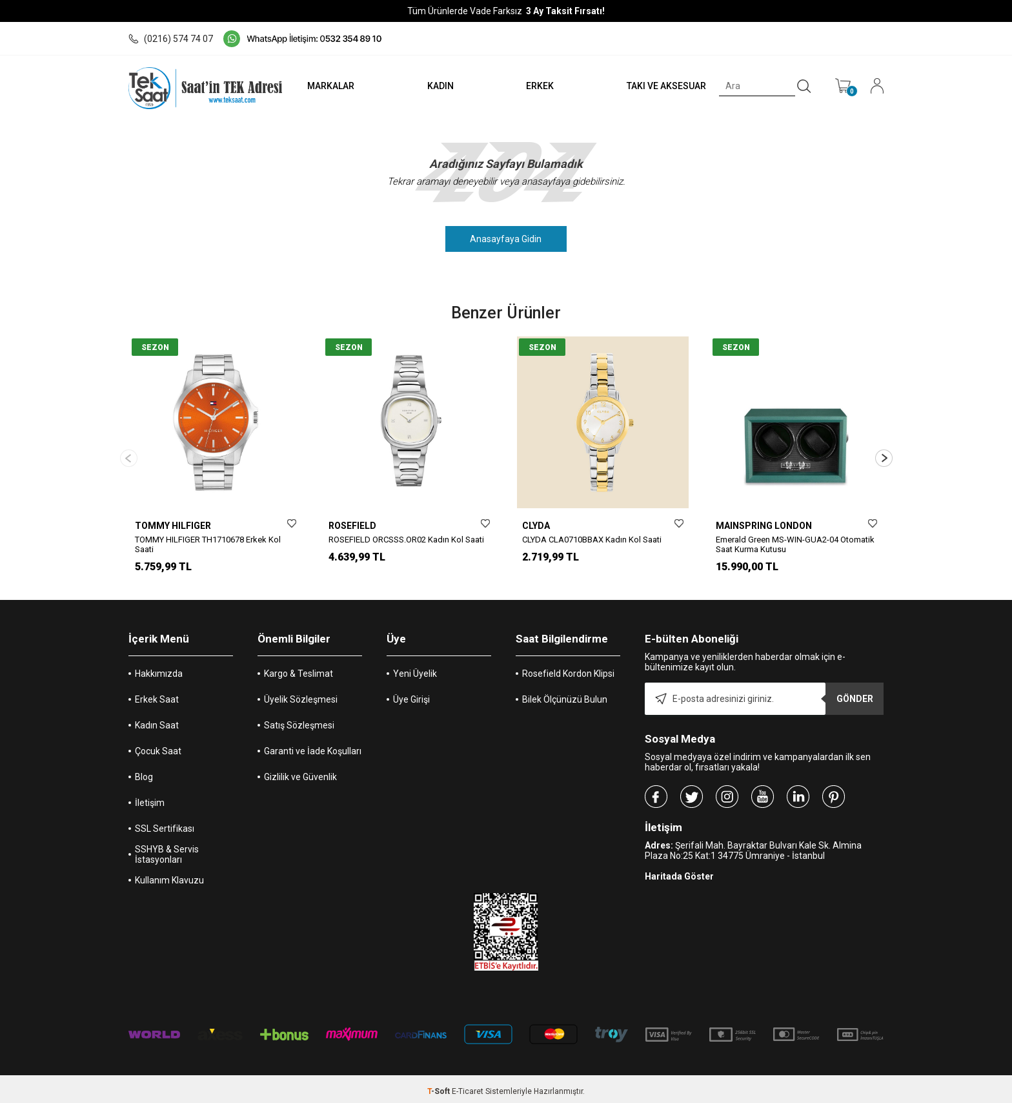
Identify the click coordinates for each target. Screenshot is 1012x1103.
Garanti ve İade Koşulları (312, 746)
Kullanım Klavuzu (169, 876)
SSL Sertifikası (164, 824)
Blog (144, 772)
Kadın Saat (157, 721)
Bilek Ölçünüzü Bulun (564, 695)
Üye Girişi (411, 695)
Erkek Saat (157, 695)
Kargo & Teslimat (298, 669)
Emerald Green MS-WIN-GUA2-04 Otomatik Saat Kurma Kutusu (795, 544)
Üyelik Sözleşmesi (301, 695)
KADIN (439, 86)
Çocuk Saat (158, 746)
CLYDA (536, 526)
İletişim (150, 798)
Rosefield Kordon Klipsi (568, 669)
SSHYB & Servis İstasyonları (167, 850)
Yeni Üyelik (415, 669)
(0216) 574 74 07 (170, 39)
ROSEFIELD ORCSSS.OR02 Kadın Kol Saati (406, 539)
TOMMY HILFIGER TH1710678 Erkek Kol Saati (208, 544)
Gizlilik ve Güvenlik (300, 772)
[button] (884, 455)
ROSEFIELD (352, 526)
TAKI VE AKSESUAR (666, 86)
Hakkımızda (159, 669)
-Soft (439, 1086)
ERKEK (540, 86)
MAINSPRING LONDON (764, 526)
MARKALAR (329, 86)
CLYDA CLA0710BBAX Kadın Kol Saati (592, 539)
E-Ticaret (467, 1086)
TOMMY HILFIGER (173, 526)
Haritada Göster (679, 872)
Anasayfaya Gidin (506, 239)
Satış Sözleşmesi (299, 721)
